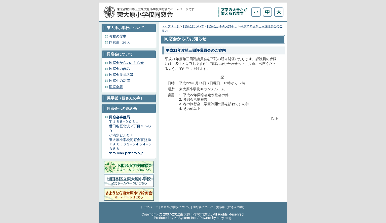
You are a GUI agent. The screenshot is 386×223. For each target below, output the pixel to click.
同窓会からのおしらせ (126, 63)
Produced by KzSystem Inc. (175, 218)
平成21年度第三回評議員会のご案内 (196, 50)
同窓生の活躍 (119, 81)
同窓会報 (116, 87)
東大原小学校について (175, 207)
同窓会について (193, 26)
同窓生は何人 (119, 42)
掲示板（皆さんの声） (231, 207)
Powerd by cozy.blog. (215, 218)
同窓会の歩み (119, 69)
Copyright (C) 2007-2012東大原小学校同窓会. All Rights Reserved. (193, 214)
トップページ (171, 26)
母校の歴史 (117, 36)
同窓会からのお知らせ (222, 26)
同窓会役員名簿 (121, 75)
